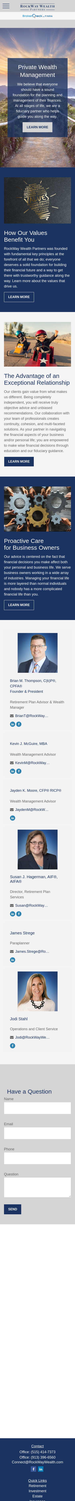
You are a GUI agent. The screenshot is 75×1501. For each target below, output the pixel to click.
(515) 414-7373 (43, 1452)
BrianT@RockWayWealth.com (32, 716)
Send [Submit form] (12, 1209)
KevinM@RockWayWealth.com (32, 763)
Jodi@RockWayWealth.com (32, 1037)
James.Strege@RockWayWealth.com (32, 952)
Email (8, 1124)
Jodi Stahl (19, 1019)
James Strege (22, 933)
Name (9, 1099)
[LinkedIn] (12, 724)
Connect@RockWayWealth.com (37, 1462)
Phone (9, 1149)
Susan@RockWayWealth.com (32, 905)
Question (11, 1174)
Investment (37, 1491)
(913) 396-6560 (43, 1457)
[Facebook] (18, 724)
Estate (37, 1496)
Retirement (37, 1486)
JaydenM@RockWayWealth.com (32, 810)
